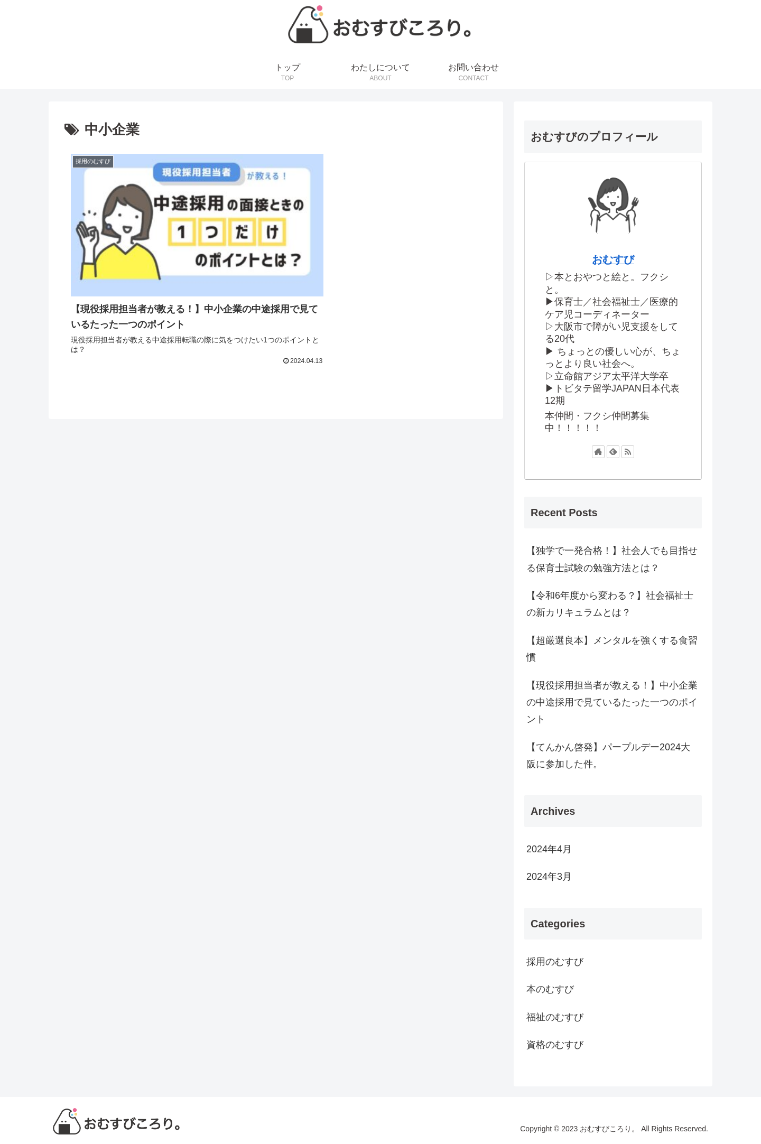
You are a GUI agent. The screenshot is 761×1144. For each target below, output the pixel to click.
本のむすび (550, 989)
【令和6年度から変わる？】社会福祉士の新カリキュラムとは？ (609, 604)
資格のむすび (554, 1044)
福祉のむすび (554, 1017)
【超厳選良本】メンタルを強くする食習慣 (612, 649)
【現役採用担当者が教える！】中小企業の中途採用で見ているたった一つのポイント (612, 702)
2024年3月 (549, 876)
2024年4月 (549, 849)
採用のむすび (554, 961)
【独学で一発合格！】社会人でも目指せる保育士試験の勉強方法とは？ (612, 559)
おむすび (613, 259)
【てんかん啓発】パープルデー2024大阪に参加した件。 (608, 755)
